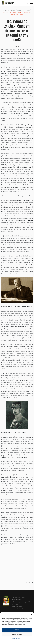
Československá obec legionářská (9, 3)
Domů (4, 10)
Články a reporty (12, 10)
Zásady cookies (16, 638)
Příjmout (17, 630)
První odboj (27, 10)
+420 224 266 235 (17, 608)
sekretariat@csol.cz (17, 606)
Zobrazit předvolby (17, 634)
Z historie (19, 10)
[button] (31, 615)
